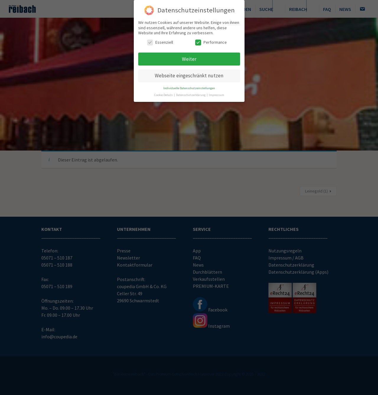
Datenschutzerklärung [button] (191, 93)
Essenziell (160, 40)
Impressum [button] (216, 93)
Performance (211, 40)
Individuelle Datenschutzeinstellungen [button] (189, 86)
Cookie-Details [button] (163, 93)
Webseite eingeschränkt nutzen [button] (189, 73)
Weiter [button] (189, 57)
